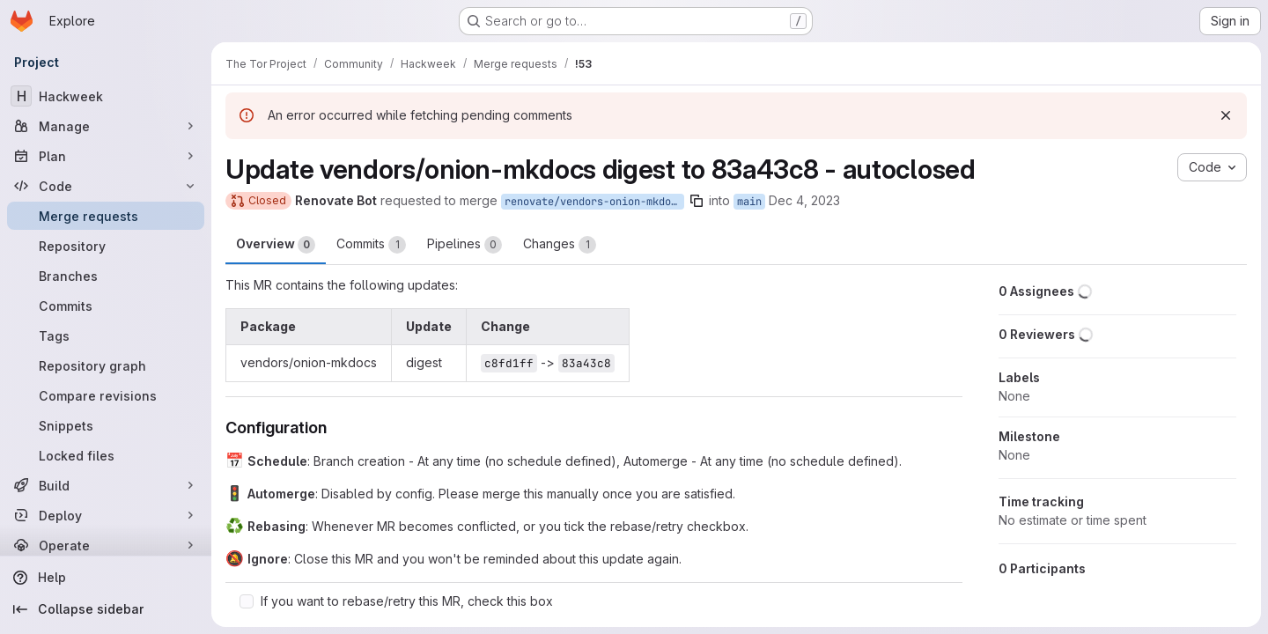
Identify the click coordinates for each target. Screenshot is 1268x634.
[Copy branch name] (696, 200)
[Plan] (105, 156)
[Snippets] (105, 425)
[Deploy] (105, 515)
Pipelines (464, 245)
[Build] (105, 485)
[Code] (105, 186)
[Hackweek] (105, 96)
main (749, 202)
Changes (559, 245)
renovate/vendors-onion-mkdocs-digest (594, 202)
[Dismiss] (1225, 115)
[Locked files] (105, 455)
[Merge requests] (105, 216)
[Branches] (105, 276)
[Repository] (105, 246)
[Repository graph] (105, 365)
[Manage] (105, 126)
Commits (371, 245)
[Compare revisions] (105, 395)
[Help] (105, 578)
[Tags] (105, 335)
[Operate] (105, 545)
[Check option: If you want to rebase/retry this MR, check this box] (247, 601)
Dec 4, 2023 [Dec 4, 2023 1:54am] (804, 200)
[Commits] (105, 305)
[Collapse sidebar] (105, 609)
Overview (275, 245)
